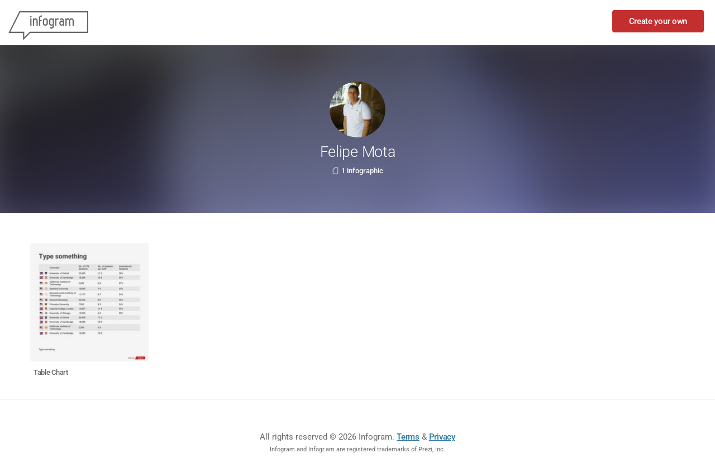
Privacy (442, 437)
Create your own (658, 21)
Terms (408, 437)
